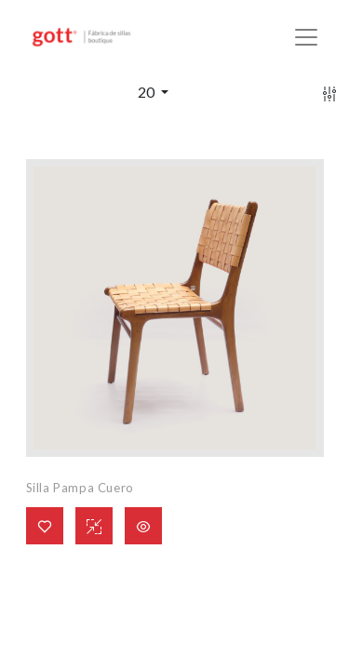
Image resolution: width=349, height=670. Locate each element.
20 (147, 91)
